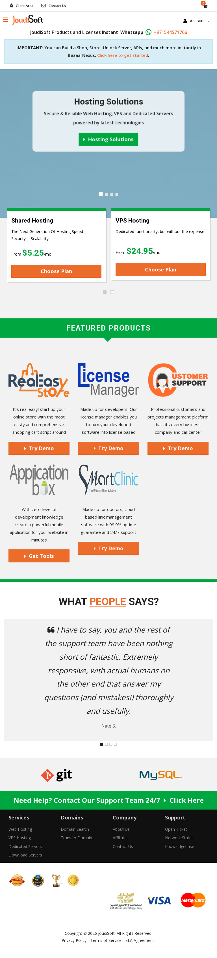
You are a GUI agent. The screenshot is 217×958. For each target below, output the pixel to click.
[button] (20, 680)
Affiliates (121, 837)
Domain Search (75, 829)
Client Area (24, 5)
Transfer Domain (76, 837)
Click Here (187, 800)
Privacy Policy (74, 940)
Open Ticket (176, 829)
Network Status (179, 837)
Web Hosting (20, 829)
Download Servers (25, 855)
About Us (121, 829)
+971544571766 (170, 32)
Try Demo (39, 448)
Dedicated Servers (25, 846)
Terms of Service (105, 940)
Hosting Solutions (109, 139)
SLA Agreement (139, 940)
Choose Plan (56, 271)
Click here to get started (122, 55)
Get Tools (39, 556)
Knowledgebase (179, 846)
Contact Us (57, 5)
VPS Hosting (19, 837)
